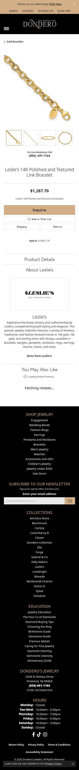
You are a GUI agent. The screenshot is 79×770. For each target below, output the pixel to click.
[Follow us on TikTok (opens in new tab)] (39, 734)
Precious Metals (39, 641)
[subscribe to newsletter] (70, 500)
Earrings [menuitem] (39, 435)
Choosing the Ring (39, 626)
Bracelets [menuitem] (39, 444)
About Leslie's (39, 270)
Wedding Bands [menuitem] (39, 425)
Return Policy (16, 744)
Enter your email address (39, 494)
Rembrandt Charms (39, 581)
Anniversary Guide (39, 660)
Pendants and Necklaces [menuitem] (39, 439)
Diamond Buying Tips (39, 622)
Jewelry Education (39, 612)
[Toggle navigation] (6, 27)
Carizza (39, 528)
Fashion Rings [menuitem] (39, 430)
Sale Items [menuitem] (39, 473)
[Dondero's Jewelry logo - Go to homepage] (39, 24)
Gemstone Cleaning (40, 656)
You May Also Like (40, 369)
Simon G (39, 586)
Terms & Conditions (59, 744)
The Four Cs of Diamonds (39, 617)
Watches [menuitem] (39, 454)
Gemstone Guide (39, 636)
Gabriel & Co (39, 557)
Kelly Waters (40, 562)
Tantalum (39, 596)
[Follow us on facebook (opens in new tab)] (33, 734)
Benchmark (39, 523)
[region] (39, 90)
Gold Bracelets (15, 41)
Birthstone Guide (39, 631)
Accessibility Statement (39, 752)
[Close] (74, 4)
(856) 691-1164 (39, 156)
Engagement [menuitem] (39, 420)
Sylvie (39, 591)
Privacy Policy (36, 744)
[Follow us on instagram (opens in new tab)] (45, 734)
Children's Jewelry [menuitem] (39, 464)
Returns (57, 226)
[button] (13, 11)
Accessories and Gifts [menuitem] (40, 459)
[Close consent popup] (73, 764)
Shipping (22, 226)
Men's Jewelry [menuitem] (39, 449)
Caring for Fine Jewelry (39, 646)
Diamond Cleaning (39, 651)
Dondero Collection (39, 542)
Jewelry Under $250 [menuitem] (39, 468)
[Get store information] (39, 690)
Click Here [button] (55, 4)
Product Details (39, 259)
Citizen (39, 538)
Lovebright (39, 571)
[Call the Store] (39, 685)
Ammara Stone (39, 518)
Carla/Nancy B (39, 533)
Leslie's (39, 567)
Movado (39, 576)
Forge (39, 552)
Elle (39, 547)
